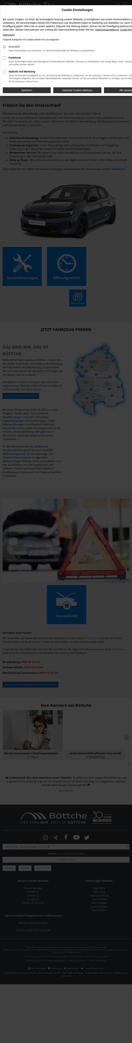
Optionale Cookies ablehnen (77, 90)
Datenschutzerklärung (107, 29)
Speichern (26, 90)
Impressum (9, 34)
